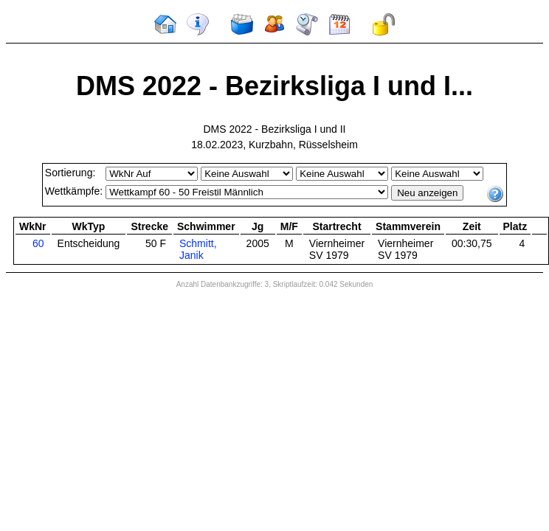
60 (38, 243)
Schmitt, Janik (198, 249)
